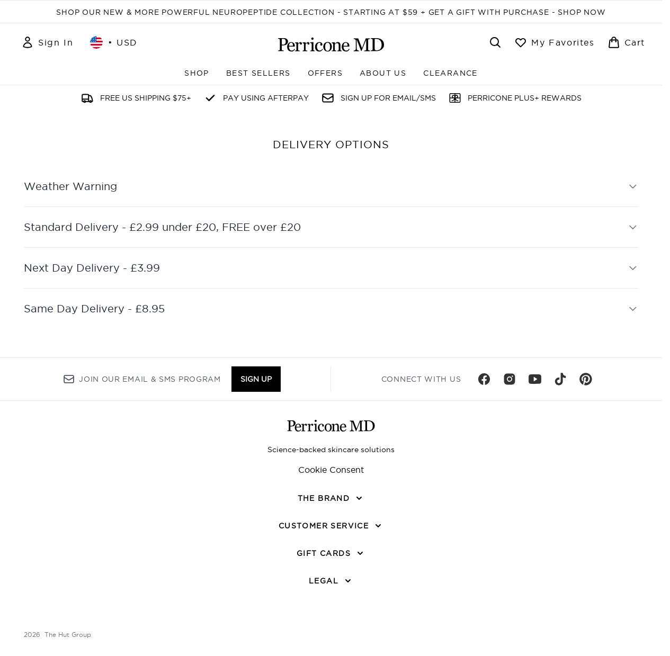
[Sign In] (47, 42)
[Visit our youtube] (535, 379)
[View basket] (626, 42)
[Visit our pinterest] (585, 379)
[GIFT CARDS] (331, 553)
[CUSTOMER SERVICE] (331, 525)
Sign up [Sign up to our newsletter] (256, 379)
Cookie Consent (331, 469)
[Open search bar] (495, 42)
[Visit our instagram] (509, 379)
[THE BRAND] (331, 498)
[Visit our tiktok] (560, 379)
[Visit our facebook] (484, 379)
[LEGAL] (331, 581)
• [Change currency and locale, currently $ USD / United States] (114, 42)
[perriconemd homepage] (331, 44)
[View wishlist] (554, 42)
